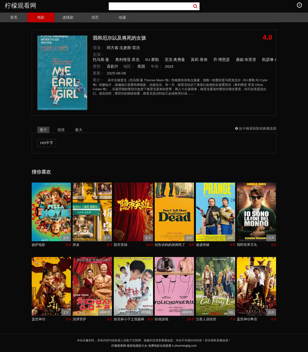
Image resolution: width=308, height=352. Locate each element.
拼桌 (76, 245)
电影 (41, 17)
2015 (169, 66)
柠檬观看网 (20, 5)
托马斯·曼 (101, 60)
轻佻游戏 (161, 319)
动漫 (122, 17)
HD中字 (46, 143)
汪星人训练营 (206, 319)
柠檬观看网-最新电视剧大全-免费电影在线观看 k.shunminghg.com (154, 345)
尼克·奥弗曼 (175, 60)
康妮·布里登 (246, 60)
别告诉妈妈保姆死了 (170, 245)
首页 (13, 17)
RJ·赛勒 (152, 60)
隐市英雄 (120, 245)
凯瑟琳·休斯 (272, 60)
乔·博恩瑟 (221, 60)
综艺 (95, 17)
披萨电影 (38, 245)
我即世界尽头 (247, 245)
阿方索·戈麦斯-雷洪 (123, 48)
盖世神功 (38, 319)
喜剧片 (112, 66)
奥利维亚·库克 (127, 60)
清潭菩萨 (79, 319)
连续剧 (67, 17)
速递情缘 (202, 245)
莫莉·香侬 (199, 60)
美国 (141, 66)
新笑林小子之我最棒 (129, 319)
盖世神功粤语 (247, 319)
